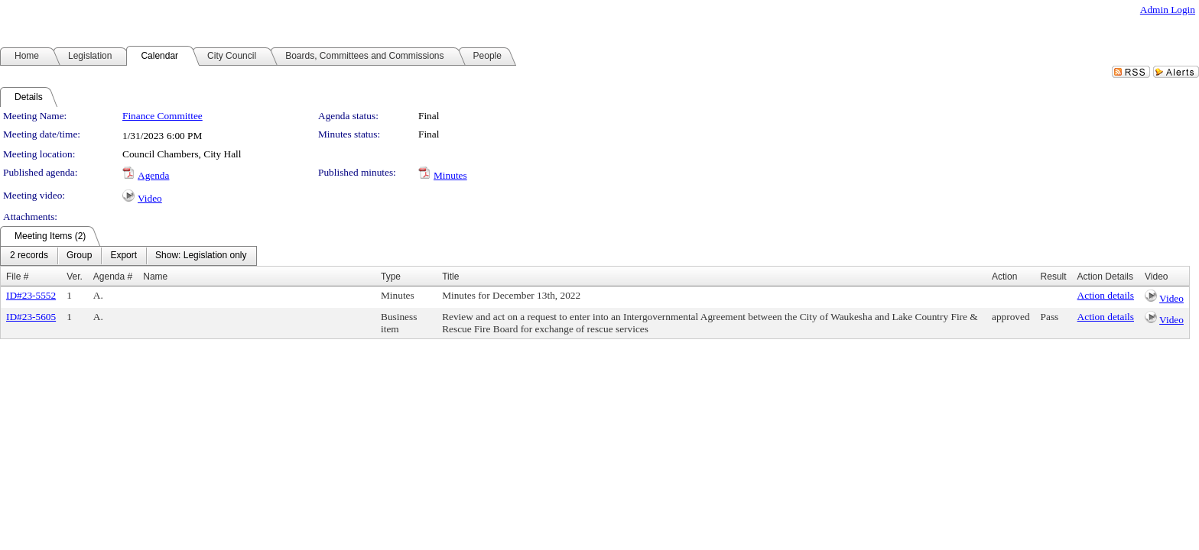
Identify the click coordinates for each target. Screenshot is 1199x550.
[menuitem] (29, 256)
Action (1004, 276)
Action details (1105, 295)
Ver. (75, 276)
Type (391, 276)
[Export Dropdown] (123, 256)
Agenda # (112, 276)
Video (150, 198)
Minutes (450, 175)
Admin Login (1167, 9)
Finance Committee (162, 115)
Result (1054, 276)
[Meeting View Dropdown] (200, 256)
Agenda (153, 175)
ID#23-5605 (31, 316)
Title (450, 276)
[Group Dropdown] (79, 256)
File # (17, 276)
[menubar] (128, 256)
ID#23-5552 (31, 295)
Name (155, 276)
